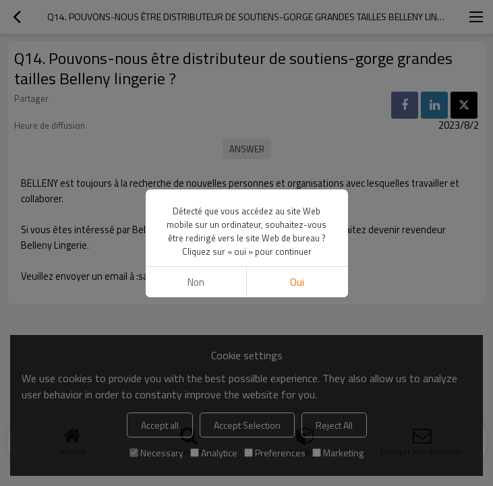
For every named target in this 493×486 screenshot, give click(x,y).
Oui (297, 282)
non (195, 282)
